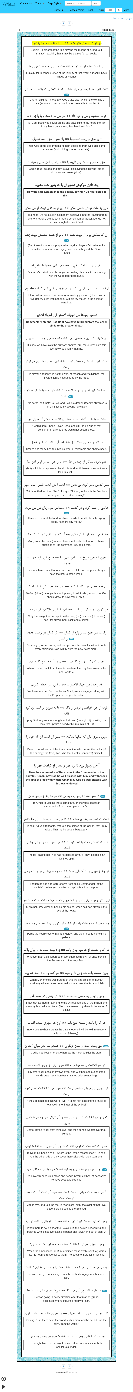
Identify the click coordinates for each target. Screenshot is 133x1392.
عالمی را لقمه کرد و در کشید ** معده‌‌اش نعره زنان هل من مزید (66, 508)
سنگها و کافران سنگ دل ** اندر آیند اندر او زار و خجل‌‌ (66, 443)
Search (96, 3)
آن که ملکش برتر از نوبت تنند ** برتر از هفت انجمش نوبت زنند (66, 235)
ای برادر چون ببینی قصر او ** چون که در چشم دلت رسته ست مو (66, 900)
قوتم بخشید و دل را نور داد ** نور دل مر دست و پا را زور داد (66, 116)
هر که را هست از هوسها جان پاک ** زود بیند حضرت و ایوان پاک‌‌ (66, 950)
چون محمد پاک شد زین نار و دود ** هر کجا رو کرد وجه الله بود (66, 973)
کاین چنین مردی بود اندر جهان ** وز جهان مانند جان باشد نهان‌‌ (66, 1314)
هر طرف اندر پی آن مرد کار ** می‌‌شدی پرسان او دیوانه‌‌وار (63, 1291)
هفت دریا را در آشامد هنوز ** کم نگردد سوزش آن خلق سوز (66, 419)
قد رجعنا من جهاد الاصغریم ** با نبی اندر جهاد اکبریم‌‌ (66, 685)
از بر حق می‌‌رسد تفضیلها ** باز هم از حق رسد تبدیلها (66, 139)
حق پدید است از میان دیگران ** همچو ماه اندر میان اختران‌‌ (63, 1046)
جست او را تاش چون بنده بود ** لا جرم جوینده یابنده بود (66, 1337)
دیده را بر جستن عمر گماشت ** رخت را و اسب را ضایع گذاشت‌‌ (66, 1267)
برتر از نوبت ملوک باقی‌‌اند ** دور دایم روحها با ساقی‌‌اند (66, 266)
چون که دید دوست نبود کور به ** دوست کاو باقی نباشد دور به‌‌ (66, 1221)
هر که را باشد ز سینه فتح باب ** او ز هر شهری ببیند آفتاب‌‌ (66, 1023)
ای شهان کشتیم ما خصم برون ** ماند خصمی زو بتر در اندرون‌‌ (66, 338)
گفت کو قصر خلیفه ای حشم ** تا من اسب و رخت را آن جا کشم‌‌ (66, 819)
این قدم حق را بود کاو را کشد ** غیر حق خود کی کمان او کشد (66, 587)
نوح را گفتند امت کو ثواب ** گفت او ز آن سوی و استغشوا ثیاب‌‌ (66, 1146)
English (113, 18)
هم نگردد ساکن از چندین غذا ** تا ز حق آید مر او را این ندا (66, 462)
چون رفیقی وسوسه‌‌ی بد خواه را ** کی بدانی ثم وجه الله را (66, 996)
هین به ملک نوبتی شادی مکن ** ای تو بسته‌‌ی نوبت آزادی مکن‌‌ (66, 208)
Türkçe (120, 18)
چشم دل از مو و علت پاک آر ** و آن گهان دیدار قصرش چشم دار (66, 923)
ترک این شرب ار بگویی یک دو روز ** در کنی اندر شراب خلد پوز (66, 289)
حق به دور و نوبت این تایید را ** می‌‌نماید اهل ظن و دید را (66, 162)
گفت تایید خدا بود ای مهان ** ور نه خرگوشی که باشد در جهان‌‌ (66, 89)
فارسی (128, 18)
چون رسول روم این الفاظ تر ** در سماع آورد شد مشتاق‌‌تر (66, 1244)
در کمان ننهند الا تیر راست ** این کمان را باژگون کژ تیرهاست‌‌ (66, 610)
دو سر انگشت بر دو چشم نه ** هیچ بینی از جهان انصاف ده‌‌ (66, 1065)
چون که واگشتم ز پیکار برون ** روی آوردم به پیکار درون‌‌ (66, 662)
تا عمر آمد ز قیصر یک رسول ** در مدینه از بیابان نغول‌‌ (63, 796)
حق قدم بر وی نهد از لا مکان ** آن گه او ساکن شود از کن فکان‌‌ (66, 535)
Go (119, 10)
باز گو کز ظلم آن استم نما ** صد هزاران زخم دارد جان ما (66, 66)
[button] (26, 3)
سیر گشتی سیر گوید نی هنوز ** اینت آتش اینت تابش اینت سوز (66, 485)
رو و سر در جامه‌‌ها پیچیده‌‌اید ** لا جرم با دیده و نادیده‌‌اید (63, 1169)
